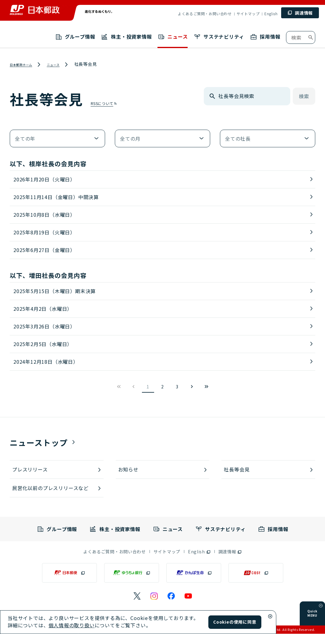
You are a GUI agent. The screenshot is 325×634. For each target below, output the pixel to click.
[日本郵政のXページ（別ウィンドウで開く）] (137, 596)
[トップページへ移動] (35, 10)
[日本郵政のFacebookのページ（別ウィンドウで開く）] (171, 596)
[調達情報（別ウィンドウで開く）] (230, 552)
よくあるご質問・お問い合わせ (204, 13)
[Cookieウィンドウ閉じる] (270, 616)
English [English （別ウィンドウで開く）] (270, 13)
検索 (304, 96)
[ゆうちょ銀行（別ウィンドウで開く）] (131, 573)
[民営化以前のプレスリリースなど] (57, 488)
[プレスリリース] (57, 470)
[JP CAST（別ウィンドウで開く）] (255, 573)
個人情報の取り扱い (71, 625)
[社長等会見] (268, 470)
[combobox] (300, 37)
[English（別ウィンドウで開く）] (199, 552)
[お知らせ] (163, 470)
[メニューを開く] (321, 614)
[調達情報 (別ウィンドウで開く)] (300, 12)
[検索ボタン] (311, 37)
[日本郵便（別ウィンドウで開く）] (69, 573)
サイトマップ (248, 13)
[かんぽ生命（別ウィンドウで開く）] (193, 573)
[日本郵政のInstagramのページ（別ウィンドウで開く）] (154, 596)
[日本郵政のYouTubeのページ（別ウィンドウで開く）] (188, 596)
